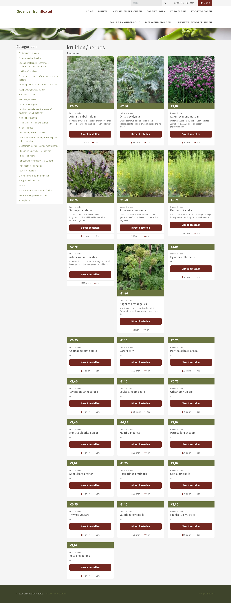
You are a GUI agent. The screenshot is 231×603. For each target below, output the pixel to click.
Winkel (103, 11)
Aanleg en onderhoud (125, 22)
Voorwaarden (60, 593)
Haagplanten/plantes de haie (32, 89)
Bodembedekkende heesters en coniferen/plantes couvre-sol (34, 65)
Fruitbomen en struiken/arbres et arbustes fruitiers (38, 78)
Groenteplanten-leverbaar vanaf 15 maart (38, 84)
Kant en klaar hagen (28, 104)
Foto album (178, 11)
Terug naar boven (206, 593)
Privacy (49, 593)
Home (89, 11)
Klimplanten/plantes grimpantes (33, 122)
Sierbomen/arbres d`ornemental (34, 176)
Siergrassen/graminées (29, 180)
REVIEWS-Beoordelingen (195, 22)
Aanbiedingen (156, 11)
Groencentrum (34, 11)
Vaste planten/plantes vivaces (33, 195)
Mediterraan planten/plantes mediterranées (39, 146)
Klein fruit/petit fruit (28, 118)
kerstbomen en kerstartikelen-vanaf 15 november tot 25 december (36, 111)
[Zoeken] (146, 3)
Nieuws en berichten (127, 11)
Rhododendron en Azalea (30, 166)
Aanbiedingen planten (29, 53)
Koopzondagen (201, 11)
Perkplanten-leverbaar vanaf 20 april (36, 161)
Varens (22, 185)
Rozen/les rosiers (27, 170)
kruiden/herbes (26, 128)
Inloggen (190, 3)
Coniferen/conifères (28, 71)
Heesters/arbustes (27, 99)
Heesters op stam (27, 94)
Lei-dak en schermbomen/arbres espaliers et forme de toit (39, 139)
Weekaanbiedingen (158, 22)
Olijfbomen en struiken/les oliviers (35, 151)
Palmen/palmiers (27, 156)
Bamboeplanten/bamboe (30, 58)
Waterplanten (25, 200)
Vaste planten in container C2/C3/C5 (35, 190)
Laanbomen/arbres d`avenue (32, 132)
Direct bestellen (90, 134)
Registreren (178, 3)
